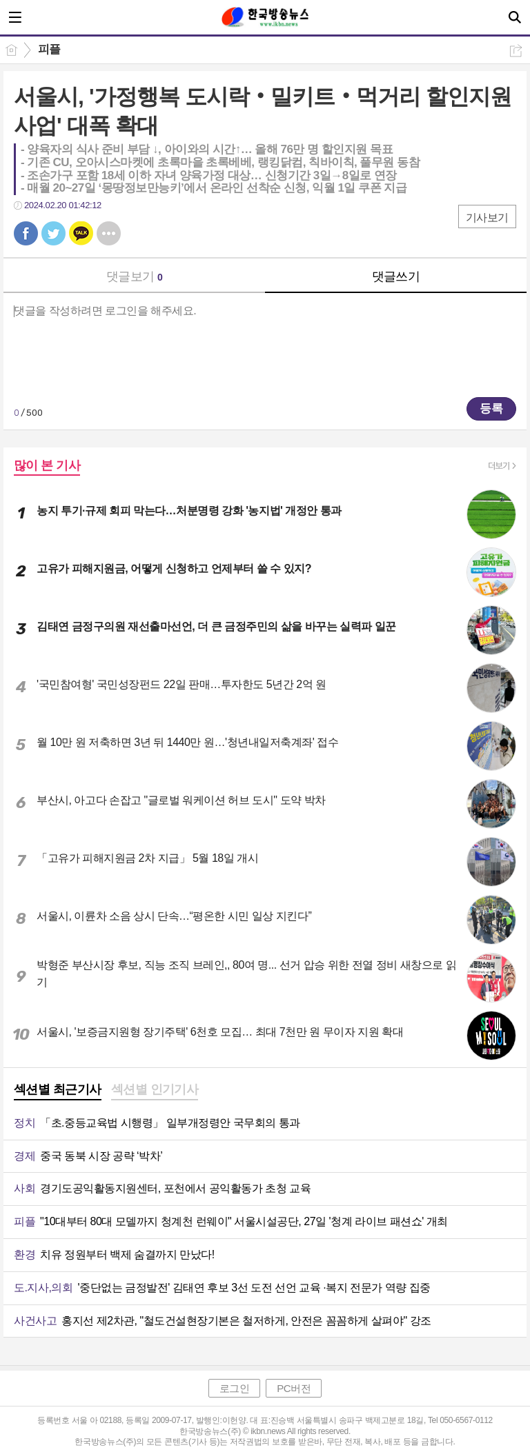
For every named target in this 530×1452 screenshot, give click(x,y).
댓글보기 (134, 276)
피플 (49, 49)
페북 (26, 233)
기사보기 (487, 217)
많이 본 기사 (47, 465)
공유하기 (516, 51)
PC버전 (294, 1388)
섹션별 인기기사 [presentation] (155, 1089)
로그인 (234, 1388)
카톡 (81, 233)
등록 (491, 408)
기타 (109, 233)
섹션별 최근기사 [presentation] (57, 1089)
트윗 (53, 233)
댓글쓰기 (396, 276)
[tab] (57, 1091)
